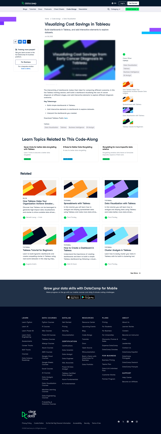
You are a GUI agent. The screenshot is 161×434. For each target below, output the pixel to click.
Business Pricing (108, 360)
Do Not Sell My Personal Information (58, 423)
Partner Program (108, 379)
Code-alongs (56, 19)
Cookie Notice (39, 423)
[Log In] (122, 3)
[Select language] (114, 3)
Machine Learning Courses (49, 390)
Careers (125, 331)
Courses (25, 354)
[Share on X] (29, 42)
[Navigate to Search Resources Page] (108, 9)
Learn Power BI (28, 331)
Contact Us (126, 348)
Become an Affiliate (130, 382)
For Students (107, 327)
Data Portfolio (87, 364)
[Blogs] (25, 9)
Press (124, 339)
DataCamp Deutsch (130, 362)
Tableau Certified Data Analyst (69, 374)
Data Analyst (67, 354)
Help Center (127, 377)
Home (47, 19)
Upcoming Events (89, 327)
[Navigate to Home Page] (29, 3)
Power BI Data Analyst (67, 368)
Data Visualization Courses (49, 384)
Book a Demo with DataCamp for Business (89, 358)
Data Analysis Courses (47, 378)
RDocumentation (88, 352)
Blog (84, 331)
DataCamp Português (126, 357)
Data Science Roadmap (27, 359)
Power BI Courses (49, 335)
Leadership (126, 343)
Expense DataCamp (110, 345)
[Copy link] (15, 42)
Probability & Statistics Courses (49, 403)
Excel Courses (47, 369)
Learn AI (25, 327)
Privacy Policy (27, 423)
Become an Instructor (130, 335)
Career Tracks (27, 345)
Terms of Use (96, 423)
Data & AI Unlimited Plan (109, 369)
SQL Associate (67, 363)
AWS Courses (47, 352)
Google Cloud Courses (47, 357)
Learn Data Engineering (26, 336)
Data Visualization (69, 19)
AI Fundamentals (68, 384)
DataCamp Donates (110, 349)
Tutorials (85, 339)
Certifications (67, 346)
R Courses (46, 327)
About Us (125, 322)
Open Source (87, 348)
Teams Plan (106, 364)
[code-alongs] (71, 9)
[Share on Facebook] (24, 42)
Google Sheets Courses (47, 363)
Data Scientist (67, 350)
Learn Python (27, 322)
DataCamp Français (130, 367)
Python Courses (48, 322)
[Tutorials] (32, 9)
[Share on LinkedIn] (20, 42)
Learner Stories (128, 327)
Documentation (68, 335)
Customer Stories (108, 375)
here (66, 118)
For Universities (108, 335)
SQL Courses (47, 331)
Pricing (64, 327)
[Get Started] (133, 3)
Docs (84, 343)
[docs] (40, 9)
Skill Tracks (26, 350)
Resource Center (88, 322)
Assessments (27, 341)
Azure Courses (47, 348)
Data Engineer (67, 358)
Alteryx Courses (48, 343)
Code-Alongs (87, 335)
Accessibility (77, 423)
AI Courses (46, 373)
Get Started (66, 322)
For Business (107, 331)
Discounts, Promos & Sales (110, 340)
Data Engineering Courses (49, 397)
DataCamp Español (130, 352)
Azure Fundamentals (70, 379)
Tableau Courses (48, 339)
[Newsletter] (83, 9)
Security (65, 331)
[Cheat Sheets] (59, 9)
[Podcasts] (47, 9)
